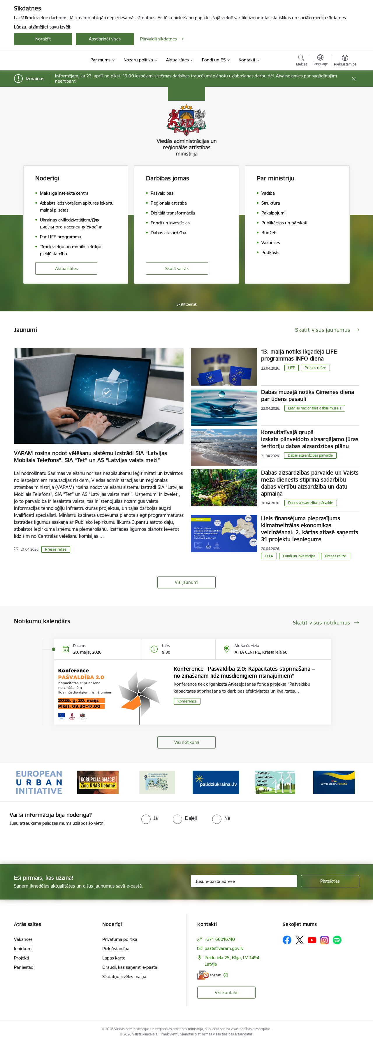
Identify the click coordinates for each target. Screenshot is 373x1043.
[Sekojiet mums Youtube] (312, 939)
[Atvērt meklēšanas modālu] (301, 61)
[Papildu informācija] (226, 975)
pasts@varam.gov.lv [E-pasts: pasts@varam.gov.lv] (224, 948)
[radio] (149, 818)
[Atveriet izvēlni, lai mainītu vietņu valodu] (320, 61)
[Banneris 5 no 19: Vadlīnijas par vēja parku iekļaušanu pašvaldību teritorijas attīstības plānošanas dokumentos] (275, 782)
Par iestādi (24, 967)
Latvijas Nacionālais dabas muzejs (314, 408)
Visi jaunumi (186, 582)
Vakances (23, 939)
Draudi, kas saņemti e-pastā (129, 967)
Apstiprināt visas (105, 39)
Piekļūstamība (115, 948)
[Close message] (354, 79)
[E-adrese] (209, 975)
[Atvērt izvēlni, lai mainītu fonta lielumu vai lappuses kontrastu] (345, 61)
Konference (187, 701)
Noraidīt (43, 39)
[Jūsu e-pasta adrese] (244, 881)
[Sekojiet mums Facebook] (287, 940)
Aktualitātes (66, 268)
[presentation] (48, 842)
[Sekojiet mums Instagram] (324, 940)
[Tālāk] (346, 782)
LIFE (291, 368)
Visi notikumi (186, 742)
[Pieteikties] (330, 881)
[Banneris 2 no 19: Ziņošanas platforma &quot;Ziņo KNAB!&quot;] (98, 782)
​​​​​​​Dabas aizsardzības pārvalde (310, 455)
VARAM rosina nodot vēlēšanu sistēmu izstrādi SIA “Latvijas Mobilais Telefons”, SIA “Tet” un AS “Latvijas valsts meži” (90, 457)
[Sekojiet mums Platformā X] (299, 940)
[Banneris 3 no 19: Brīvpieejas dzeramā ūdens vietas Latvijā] (157, 782)
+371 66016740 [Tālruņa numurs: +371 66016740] (220, 939)
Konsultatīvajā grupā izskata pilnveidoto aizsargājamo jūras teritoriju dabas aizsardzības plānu (309, 439)
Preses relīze (55, 549)
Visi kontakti (226, 992)
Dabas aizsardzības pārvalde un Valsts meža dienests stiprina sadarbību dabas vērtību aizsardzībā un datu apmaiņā (309, 483)
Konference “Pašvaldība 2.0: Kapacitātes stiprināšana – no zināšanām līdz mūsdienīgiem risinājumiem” (244, 672)
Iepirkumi (23, 948)
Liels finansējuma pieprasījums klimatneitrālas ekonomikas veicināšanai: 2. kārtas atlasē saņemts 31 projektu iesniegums (309, 529)
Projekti (21, 958)
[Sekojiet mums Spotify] (337, 940)
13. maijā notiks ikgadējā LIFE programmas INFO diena (299, 355)
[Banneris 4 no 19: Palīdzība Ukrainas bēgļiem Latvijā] (216, 782)
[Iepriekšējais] (27, 782)
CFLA (269, 556)
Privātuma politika (119, 939)
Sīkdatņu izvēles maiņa (124, 976)
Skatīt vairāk (177, 268)
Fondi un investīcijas (299, 556)
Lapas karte (113, 958)
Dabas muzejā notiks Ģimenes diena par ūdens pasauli (307, 395)
